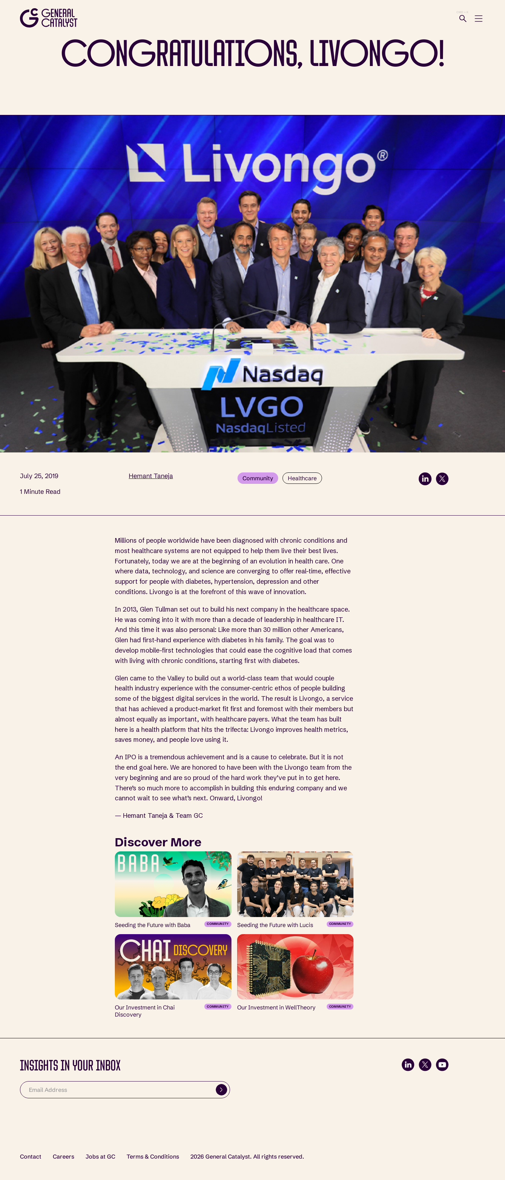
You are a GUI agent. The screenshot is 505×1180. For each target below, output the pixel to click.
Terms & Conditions (153, 1156)
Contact (30, 1156)
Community (258, 478)
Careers (63, 1156)
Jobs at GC (100, 1156)
